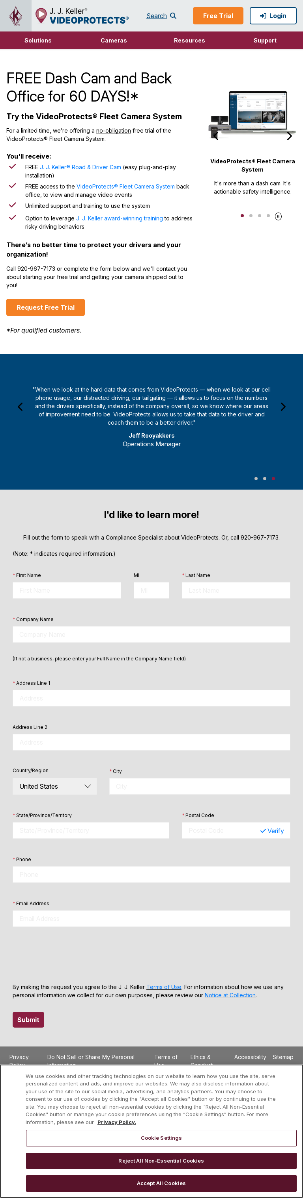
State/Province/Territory (42, 815)
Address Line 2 (30, 727)
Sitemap (283, 1057)
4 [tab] (268, 215)
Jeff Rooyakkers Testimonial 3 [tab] (273, 478)
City (115, 771)
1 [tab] (242, 215)
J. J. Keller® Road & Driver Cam (80, 167)
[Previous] (216, 136)
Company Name (33, 619)
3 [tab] (259, 215)
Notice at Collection (230, 995)
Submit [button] (28, 1020)
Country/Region (31, 770)
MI (136, 575)
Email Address (31, 903)
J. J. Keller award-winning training (119, 218)
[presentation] (73, 954)
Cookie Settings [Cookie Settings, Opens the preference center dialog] (161, 1138)
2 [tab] (250, 215)
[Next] (289, 136)
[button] (38, 40)
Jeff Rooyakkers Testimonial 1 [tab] (256, 478)
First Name (27, 575)
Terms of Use (163, 987)
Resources (189, 40)
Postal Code (198, 815)
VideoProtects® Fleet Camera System (126, 186)
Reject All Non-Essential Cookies (161, 1160)
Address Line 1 (31, 683)
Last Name (196, 575)
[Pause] (278, 215)
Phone (22, 859)
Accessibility (250, 1057)
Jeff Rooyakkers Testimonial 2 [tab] (264, 478)
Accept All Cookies (161, 1183)
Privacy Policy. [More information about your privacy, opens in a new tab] (116, 1122)
